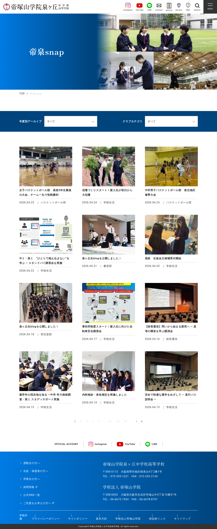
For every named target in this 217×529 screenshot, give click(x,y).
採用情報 (29, 487)
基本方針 (101, 518)
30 (125, 421)
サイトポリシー (78, 518)
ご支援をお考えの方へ (37, 503)
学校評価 (23, 517)
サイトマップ (182, 518)
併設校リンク (157, 518)
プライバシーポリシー (46, 518)
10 (110, 421)
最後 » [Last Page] (142, 421)
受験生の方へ (31, 463)
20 (117, 421)
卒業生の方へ (31, 479)
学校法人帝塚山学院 (128, 518)
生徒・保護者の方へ (36, 471)
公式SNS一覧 (31, 495)
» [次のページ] (136, 421)
